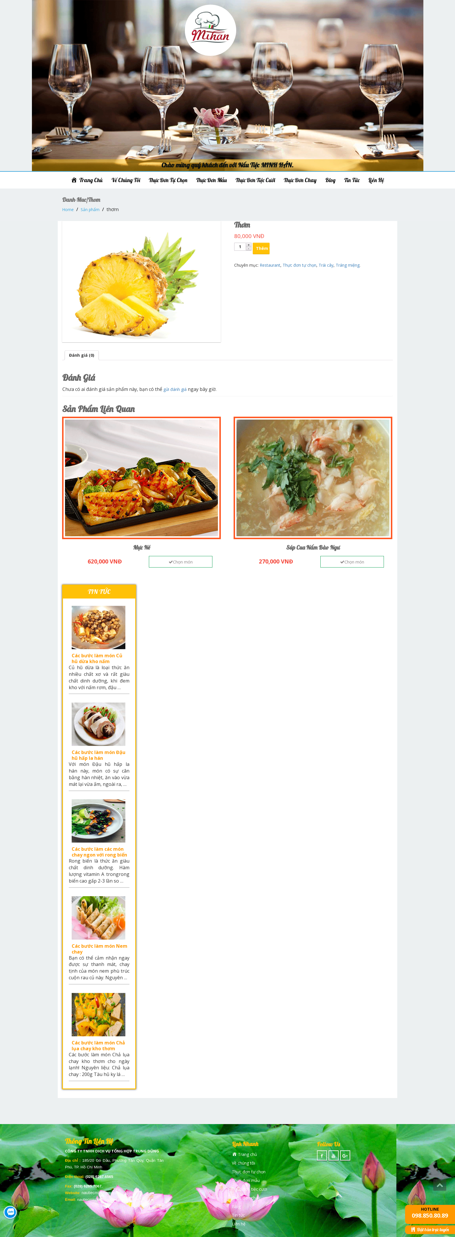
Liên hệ (376, 180)
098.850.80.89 (430, 1215)
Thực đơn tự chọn (168, 180)
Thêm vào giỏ (263, 248)
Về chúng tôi (125, 180)
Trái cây (326, 265)
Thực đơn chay (300, 180)
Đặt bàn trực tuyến (430, 1229)
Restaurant (270, 265)
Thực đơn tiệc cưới (255, 180)
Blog (330, 180)
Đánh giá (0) (81, 355)
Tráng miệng (348, 265)
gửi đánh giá (175, 389)
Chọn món (181, 562)
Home (68, 209)
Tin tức (352, 180)
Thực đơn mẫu (211, 180)
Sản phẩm (90, 209)
